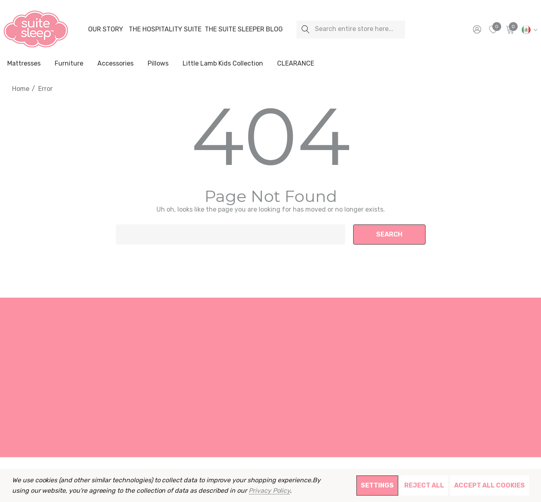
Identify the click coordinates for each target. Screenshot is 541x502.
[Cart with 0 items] (509, 29)
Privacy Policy (269, 490)
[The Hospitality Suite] (165, 29)
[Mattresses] (24, 64)
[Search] (305, 30)
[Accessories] (115, 64)
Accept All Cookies (489, 485)
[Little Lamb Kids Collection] (223, 64)
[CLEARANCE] (295, 63)
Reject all (424, 485)
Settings (377, 485)
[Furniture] (68, 63)
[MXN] (528, 29)
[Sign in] (476, 29)
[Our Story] (105, 29)
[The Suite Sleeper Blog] (243, 29)
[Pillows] (158, 64)
